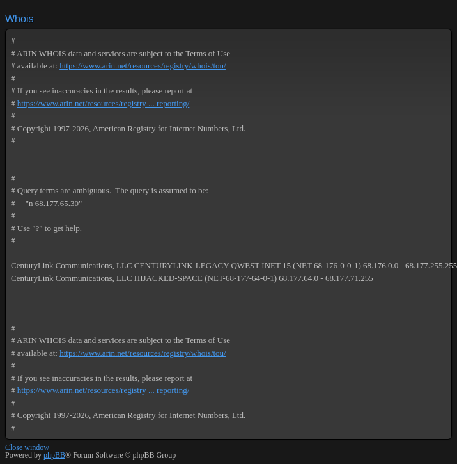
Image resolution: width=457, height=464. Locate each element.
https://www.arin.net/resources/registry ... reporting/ (103, 103)
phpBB (54, 455)
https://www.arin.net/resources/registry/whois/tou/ (142, 65)
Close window (27, 447)
